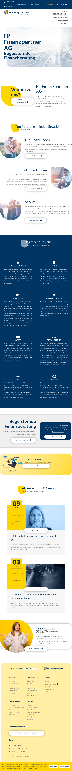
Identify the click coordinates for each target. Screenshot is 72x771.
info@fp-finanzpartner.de (20, 748)
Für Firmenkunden (34, 170)
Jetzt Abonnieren (35, 649)
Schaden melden (35, 220)
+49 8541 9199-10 (17, 745)
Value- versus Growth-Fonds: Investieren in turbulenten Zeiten (34, 597)
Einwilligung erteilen (54, 437)
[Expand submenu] (67, 14)
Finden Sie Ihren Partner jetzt (26, 733)
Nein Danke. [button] (53, 766)
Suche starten (35, 466)
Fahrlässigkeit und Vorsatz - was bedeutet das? (33, 538)
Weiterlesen (35, 530)
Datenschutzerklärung (58, 432)
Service (30, 202)
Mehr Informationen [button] (31, 768)
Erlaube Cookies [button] (64, 766)
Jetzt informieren (35, 156)
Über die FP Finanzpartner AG (21, 101)
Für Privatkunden (37, 140)
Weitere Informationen (43, 643)
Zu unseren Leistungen (22, 440)
